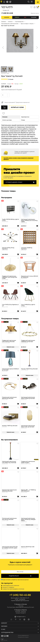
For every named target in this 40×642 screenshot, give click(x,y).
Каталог (6, 17)
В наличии (33, 17)
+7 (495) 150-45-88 (7, 13)
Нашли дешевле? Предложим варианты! (15, 102)
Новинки (17, 17)
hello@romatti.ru (20, 616)
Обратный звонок (35, 13)
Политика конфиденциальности (23, 635)
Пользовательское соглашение (23, 637)
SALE (25, 17)
